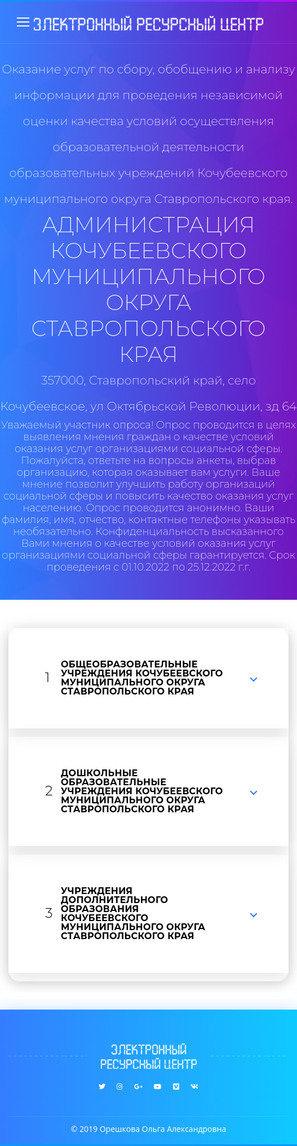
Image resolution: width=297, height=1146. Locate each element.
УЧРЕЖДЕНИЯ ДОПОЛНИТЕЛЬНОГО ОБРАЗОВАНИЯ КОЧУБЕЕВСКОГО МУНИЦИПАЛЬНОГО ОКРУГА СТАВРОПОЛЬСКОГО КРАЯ (133, 913)
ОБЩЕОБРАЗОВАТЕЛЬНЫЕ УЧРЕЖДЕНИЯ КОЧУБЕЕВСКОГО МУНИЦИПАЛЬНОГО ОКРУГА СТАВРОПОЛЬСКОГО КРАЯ (142, 678)
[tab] (148, 678)
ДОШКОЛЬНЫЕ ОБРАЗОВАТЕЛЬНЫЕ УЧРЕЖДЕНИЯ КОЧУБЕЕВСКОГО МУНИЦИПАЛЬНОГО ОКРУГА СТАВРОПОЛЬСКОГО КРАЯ (142, 791)
